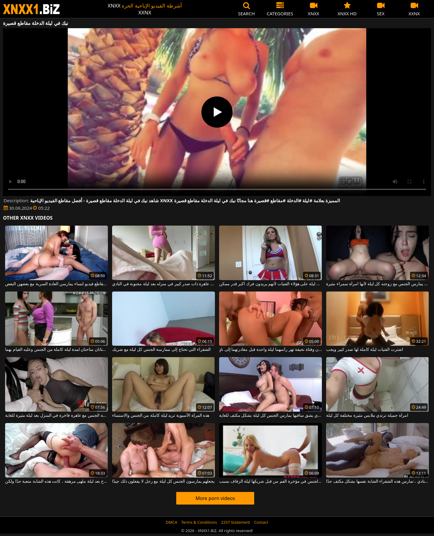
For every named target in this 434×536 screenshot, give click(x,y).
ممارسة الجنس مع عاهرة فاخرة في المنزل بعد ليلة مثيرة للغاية (56, 415)
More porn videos (215, 498)
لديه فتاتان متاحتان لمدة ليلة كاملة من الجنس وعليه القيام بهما (56, 349)
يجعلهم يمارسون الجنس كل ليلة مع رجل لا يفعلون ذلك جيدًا (163, 481)
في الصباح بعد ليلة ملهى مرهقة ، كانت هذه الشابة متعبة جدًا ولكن (56, 481)
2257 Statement (235, 522)
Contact (261, 522)
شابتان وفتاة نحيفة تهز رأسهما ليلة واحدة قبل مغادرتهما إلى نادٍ (270, 349)
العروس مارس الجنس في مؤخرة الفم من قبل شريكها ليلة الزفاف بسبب (270, 481)
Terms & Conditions (199, 522)
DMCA (171, 522)
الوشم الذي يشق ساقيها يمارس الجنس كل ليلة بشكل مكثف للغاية (270, 415)
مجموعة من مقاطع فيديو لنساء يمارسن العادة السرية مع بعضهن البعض (56, 284)
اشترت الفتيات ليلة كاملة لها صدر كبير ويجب (364, 349)
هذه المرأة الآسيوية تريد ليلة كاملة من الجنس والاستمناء (160, 415)
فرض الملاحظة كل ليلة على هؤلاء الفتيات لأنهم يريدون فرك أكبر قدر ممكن (270, 284)
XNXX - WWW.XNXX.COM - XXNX (31, 9)
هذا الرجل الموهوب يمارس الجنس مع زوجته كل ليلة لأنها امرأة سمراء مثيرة (377, 284)
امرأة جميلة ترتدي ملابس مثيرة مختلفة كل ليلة (367, 415)
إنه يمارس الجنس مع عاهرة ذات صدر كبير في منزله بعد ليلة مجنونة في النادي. (163, 284)
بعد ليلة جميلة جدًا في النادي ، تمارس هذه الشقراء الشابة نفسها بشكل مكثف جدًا (377, 481)
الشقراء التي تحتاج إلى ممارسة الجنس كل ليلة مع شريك (161, 349)
